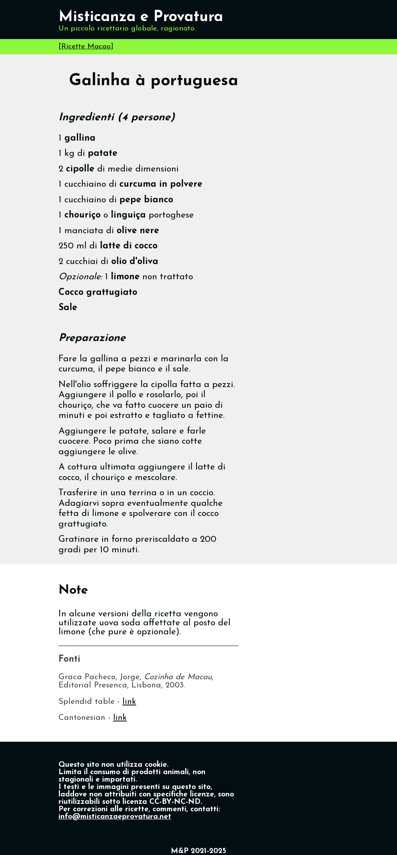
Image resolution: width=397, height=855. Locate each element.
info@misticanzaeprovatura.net (114, 817)
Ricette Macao (86, 46)
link (129, 702)
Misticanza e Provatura (140, 17)
